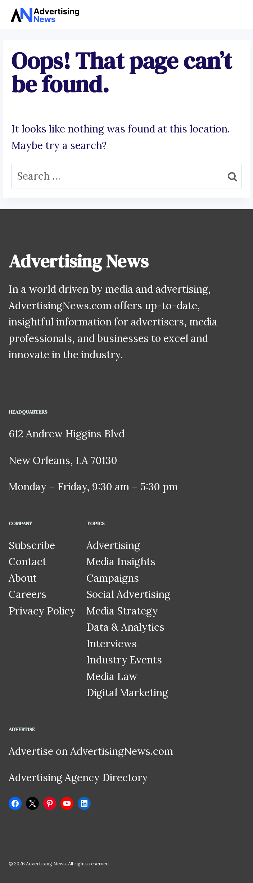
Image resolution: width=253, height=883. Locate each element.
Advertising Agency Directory (78, 777)
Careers (27, 594)
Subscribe (32, 545)
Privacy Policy (42, 610)
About (23, 578)
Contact (27, 561)
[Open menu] (237, 14)
